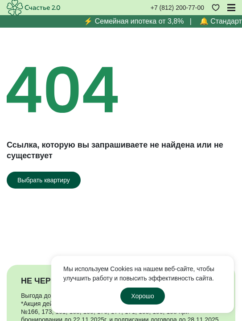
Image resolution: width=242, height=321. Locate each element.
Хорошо (142, 296)
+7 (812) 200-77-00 (177, 7)
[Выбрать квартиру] (44, 180)
